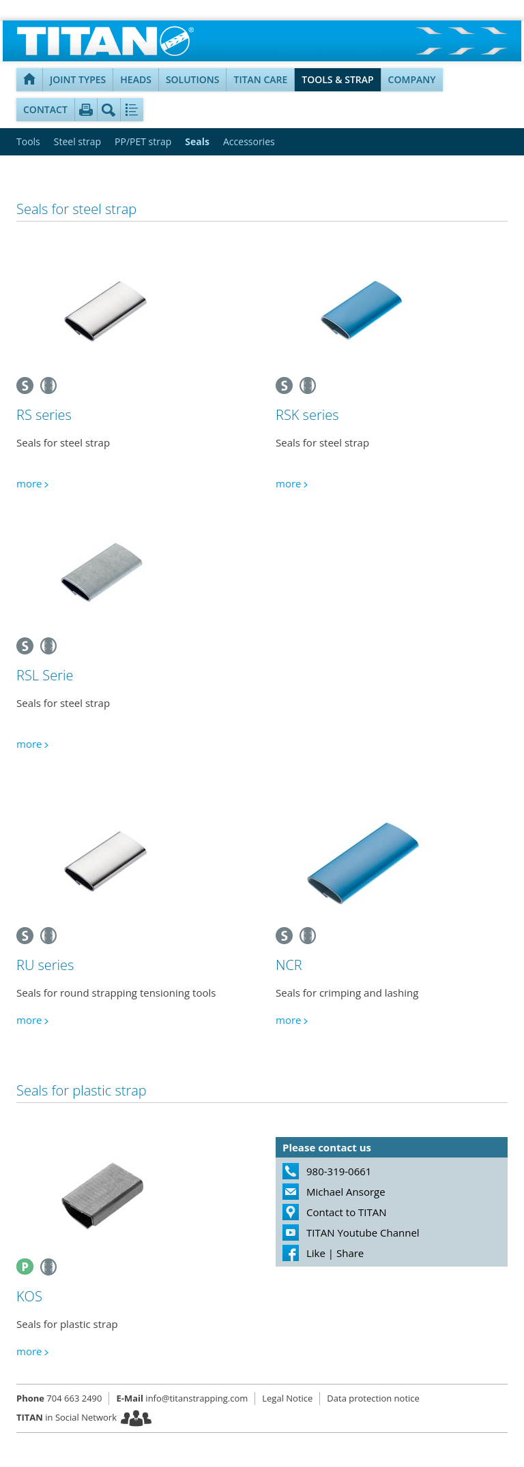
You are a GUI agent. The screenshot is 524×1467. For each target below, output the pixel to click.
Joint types (78, 79)
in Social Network (66, 1417)
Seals (197, 141)
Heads (135, 79)
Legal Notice (287, 1398)
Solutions (193, 79)
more (29, 483)
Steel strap (77, 141)
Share (350, 1253)
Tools (28, 141)
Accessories (249, 141)
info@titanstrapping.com (182, 1398)
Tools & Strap (337, 79)
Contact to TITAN (346, 1212)
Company (412, 79)
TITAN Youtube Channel (363, 1232)
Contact (45, 109)
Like (315, 1253)
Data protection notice (373, 1398)
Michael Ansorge (345, 1191)
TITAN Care (260, 79)
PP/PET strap (143, 141)
